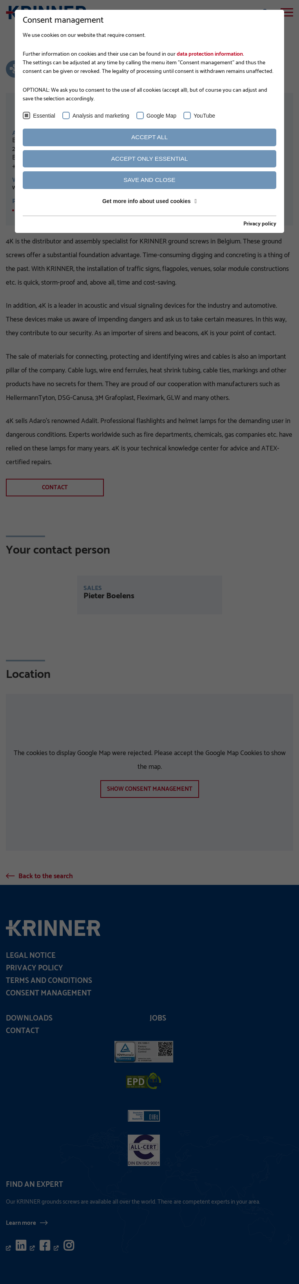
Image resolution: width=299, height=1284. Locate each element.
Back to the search (45, 876)
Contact (55, 487)
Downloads (29, 1018)
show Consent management (149, 789)
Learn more (21, 1223)
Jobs (158, 1018)
